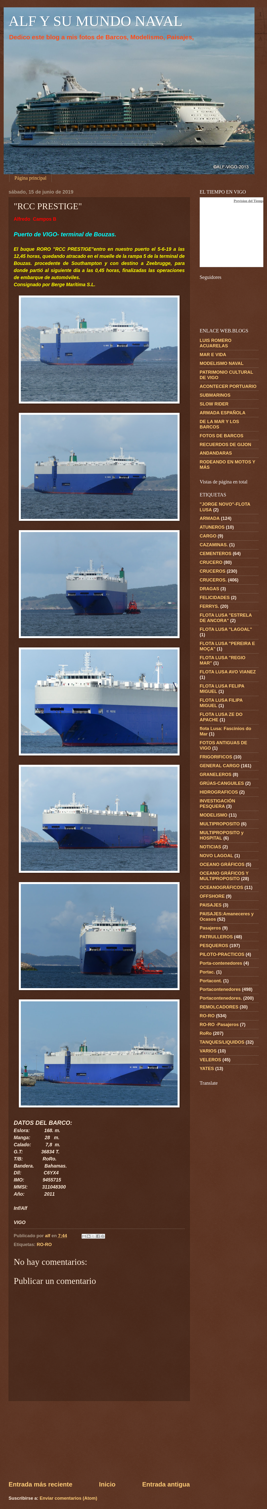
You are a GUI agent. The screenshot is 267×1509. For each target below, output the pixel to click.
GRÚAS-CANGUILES (222, 783)
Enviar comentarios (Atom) (68, 1498)
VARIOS (208, 1050)
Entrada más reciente (40, 1484)
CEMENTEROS (215, 553)
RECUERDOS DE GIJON (225, 444)
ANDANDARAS (216, 453)
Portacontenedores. (221, 998)
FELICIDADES (215, 597)
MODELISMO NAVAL (221, 363)
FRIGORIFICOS (216, 756)
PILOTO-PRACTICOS (222, 954)
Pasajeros (210, 927)
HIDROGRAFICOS (219, 792)
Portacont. (211, 980)
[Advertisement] (99, 1440)
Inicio (107, 1484)
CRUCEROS (212, 571)
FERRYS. (209, 606)
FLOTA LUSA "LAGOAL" (226, 629)
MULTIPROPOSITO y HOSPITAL (221, 835)
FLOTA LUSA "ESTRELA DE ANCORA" (226, 617)
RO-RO (44, 1244)
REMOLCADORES (219, 1006)
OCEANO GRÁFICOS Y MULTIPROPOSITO (224, 876)
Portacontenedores (220, 989)
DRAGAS (209, 588)
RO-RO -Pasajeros (219, 1024)
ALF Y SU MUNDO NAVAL (95, 21)
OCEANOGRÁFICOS (221, 887)
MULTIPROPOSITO (220, 823)
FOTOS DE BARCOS (221, 435)
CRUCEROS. (213, 579)
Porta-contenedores (221, 963)
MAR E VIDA (213, 354)
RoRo (206, 1033)
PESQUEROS (214, 945)
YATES (207, 1068)
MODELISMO (213, 815)
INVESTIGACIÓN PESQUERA (217, 803)
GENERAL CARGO (220, 765)
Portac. (207, 971)
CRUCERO (211, 562)
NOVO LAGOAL (216, 855)
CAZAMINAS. (214, 544)
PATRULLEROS (216, 936)
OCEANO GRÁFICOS (222, 864)
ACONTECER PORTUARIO (228, 386)
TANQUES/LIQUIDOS (222, 1042)
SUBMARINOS (215, 395)
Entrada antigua (166, 1484)
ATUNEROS (212, 527)
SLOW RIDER (214, 403)
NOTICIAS (210, 846)
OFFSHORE (212, 896)
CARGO (208, 535)
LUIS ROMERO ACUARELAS (215, 343)
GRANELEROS (215, 774)
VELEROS (210, 1059)
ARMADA (210, 518)
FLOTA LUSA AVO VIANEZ (228, 671)
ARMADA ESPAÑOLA (222, 412)
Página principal (30, 178)
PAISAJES (211, 905)
